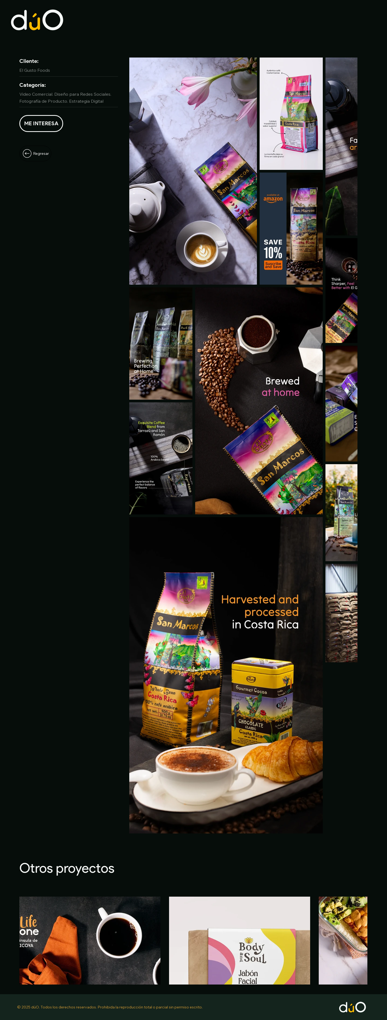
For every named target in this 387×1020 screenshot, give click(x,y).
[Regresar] (35, 153)
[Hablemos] (41, 123)
